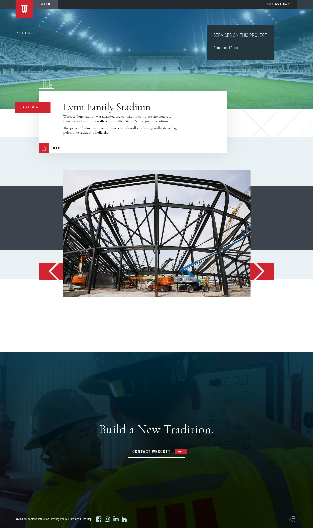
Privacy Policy (59, 519)
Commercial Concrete (228, 48)
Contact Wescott (151, 451)
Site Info (74, 519)
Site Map (87, 519)
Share (57, 148)
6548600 (279, 4)
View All (33, 107)
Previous (51, 271)
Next (262, 271)
